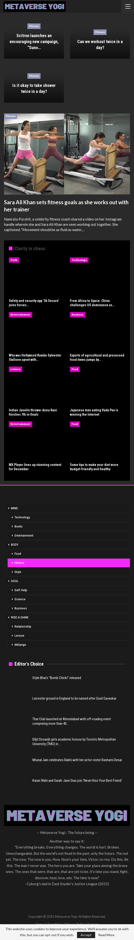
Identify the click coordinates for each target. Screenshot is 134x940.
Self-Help (21, 590)
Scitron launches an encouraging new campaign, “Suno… (34, 41)
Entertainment (20, 314)
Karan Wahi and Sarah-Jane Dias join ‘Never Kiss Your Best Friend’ (77, 780)
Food (75, 369)
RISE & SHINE (20, 617)
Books (19, 526)
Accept (86, 935)
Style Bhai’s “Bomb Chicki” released (56, 678)
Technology (79, 259)
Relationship (23, 626)
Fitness (34, 26)
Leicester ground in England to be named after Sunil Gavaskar (74, 698)
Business (77, 314)
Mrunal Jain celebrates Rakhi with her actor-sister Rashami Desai (77, 760)
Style (13, 259)
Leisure (15, 369)
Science (20, 599)
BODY (14, 544)
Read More (106, 935)
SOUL (14, 581)
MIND (14, 508)
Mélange (20, 644)
